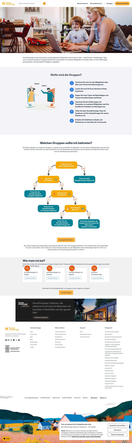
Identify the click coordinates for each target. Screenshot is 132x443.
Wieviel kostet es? (82, 3)
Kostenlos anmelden (122, 3)
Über (31, 332)
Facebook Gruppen (110, 339)
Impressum (77, 397)
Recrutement (108, 334)
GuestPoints (58, 337)
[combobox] (31, 3)
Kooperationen (109, 383)
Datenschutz (56, 397)
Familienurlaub (109, 371)
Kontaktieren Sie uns (86, 334)
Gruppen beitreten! (66, 240)
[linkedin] (14, 340)
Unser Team (33, 334)
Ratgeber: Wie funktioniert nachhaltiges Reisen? (112, 345)
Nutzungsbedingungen (31, 397)
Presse (32, 347)
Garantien (58, 342)
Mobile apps (33, 342)
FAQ (81, 332)
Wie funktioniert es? (96, 3)
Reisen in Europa (109, 365)
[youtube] (19, 340)
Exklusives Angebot (110, 376)
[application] (7, 439)
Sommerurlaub (109, 373)
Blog (31, 339)
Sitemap (85, 397)
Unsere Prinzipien (60, 332)
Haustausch (108, 368)
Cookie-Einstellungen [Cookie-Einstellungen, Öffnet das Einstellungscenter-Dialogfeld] (117, 434)
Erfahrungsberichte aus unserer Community (114, 387)
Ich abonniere (66, 292)
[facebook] (6, 340)
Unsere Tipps (59, 344)
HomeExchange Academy (112, 342)
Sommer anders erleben (112, 332)
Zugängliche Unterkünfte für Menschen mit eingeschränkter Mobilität (114, 353)
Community (33, 344)
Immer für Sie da (84, 337)
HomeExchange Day (111, 360)
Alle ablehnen (117, 430)
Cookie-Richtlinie (67, 397)
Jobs (31, 337)
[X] (16, 340)
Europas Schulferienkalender (113, 349)
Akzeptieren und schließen (117, 425)
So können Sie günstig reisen (113, 337)
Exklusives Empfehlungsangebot (114, 363)
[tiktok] (11, 340)
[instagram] (9, 340)
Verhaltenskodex (45, 397)
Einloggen (110, 3)
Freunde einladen (60, 347)
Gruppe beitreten (30, 278)
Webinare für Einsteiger (111, 358)
